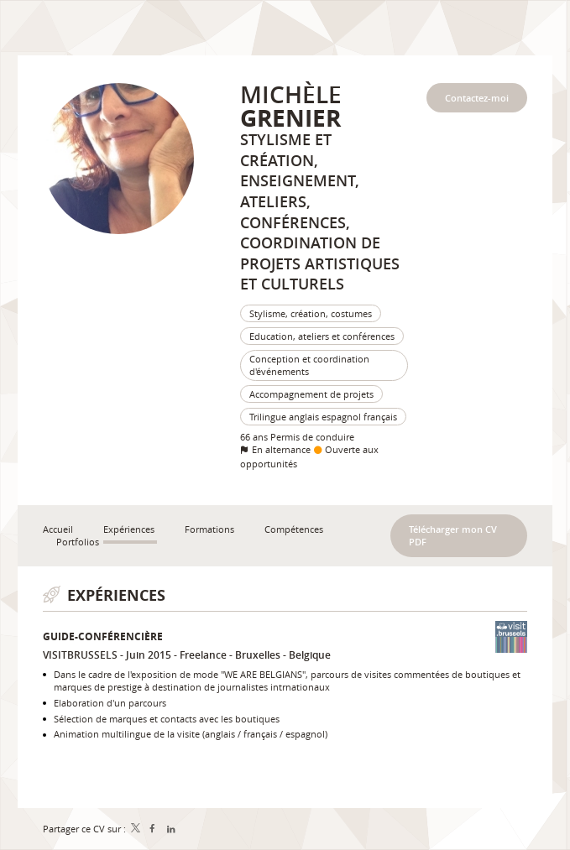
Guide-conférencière (103, 636)
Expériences (116, 595)
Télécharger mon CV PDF (453, 535)
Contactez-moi (477, 97)
